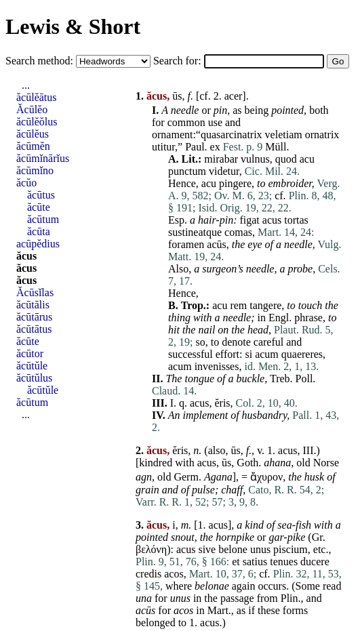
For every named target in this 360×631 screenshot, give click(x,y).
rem (238, 305)
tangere (265, 305)
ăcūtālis (32, 304)
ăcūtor (29, 353)
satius (255, 561)
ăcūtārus (34, 317)
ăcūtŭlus (34, 378)
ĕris (222, 403)
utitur (163, 146)
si (248, 354)
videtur (224, 171)
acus (271, 220)
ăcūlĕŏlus (36, 121)
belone (232, 549)
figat (249, 220)
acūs (216, 244)
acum (267, 354)
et (236, 561)
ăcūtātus (34, 329)
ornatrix (322, 134)
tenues (284, 561)
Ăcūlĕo (31, 109)
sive (207, 549)
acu (307, 159)
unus (260, 549)
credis (148, 573)
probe (300, 268)
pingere (235, 183)
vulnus (255, 159)
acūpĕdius (38, 243)
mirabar (221, 159)
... (26, 85)
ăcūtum (43, 219)
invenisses (217, 366)
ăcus (26, 256)
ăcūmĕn (33, 146)
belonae (212, 586)
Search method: (40, 60)
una (144, 598)
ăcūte (38, 207)
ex (215, 146)
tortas (296, 220)
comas (238, 232)
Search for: (178, 60)
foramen (186, 244)
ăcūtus (41, 195)
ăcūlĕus (32, 134)
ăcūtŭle (31, 365)
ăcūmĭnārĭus (42, 158)
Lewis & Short (72, 26)
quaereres (302, 354)
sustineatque (195, 232)
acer (233, 96)
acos (173, 573)
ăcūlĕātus (36, 97)
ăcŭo (26, 182)
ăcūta (38, 231)
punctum (187, 171)
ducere (314, 561)
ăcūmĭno (35, 170)
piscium (290, 549)
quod (286, 159)
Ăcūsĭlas (35, 292)
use (215, 122)
